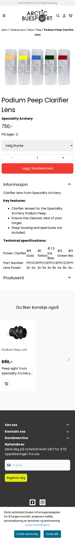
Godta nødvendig (27, 534)
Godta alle (52, 534)
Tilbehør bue (17, 30)
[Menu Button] (4, 15)
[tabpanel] (18, 358)
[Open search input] (58, 15)
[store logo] (37, 16)
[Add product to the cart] (6, 384)
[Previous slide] (6, 360)
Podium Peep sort (14, 350)
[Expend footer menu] (68, 438)
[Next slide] (68, 360)
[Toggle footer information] (69, 424)
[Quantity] (37, 158)
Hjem (4, 30)
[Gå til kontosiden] (64, 15)
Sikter (30, 30)
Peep (39, 30)
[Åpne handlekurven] (70, 15)
